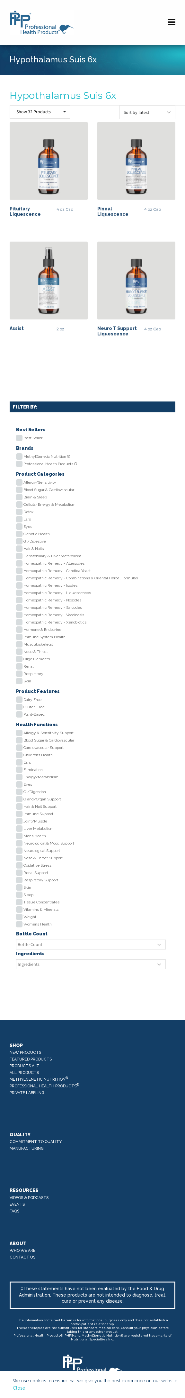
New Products (25, 1052)
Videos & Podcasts (29, 1197)
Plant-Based (34, 714)
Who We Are (22, 1250)
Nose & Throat (35, 651)
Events (17, 1204)
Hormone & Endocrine (42, 629)
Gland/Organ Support (42, 799)
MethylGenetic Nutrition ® (46, 456)
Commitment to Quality (36, 1142)
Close (19, 1388)
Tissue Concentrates (41, 902)
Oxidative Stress (37, 865)
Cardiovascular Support (43, 747)
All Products (24, 1072)
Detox (28, 512)
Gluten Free (34, 707)
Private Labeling (27, 1093)
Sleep (28, 895)
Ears (27, 519)
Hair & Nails (33, 548)
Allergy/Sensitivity (39, 482)
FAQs (14, 1211)
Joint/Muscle (35, 821)
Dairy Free (32, 699)
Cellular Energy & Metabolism (49, 504)
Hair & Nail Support (40, 806)
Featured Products (31, 1059)
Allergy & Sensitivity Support (48, 733)
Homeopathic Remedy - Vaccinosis (53, 615)
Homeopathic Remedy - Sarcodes (52, 607)
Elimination (33, 769)
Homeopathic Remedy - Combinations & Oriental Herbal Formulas (80, 578)
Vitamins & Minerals (40, 909)
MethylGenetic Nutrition (39, 1079)
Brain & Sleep (35, 497)
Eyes (27, 526)
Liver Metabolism (38, 828)
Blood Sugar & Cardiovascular (48, 490)
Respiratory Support (40, 880)
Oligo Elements (36, 659)
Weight (29, 917)
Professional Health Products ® (50, 464)
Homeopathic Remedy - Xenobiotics (54, 622)
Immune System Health (44, 637)
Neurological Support (41, 850)
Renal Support (35, 872)
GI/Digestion (34, 792)
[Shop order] (147, 112)
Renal (28, 666)
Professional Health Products (44, 1085)
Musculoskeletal (38, 644)
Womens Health (37, 924)
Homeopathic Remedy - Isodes (50, 585)
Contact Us (22, 1257)
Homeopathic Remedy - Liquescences (57, 593)
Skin (27, 681)
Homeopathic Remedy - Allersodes (53, 563)
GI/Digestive (34, 541)
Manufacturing (27, 1148)
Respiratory (33, 673)
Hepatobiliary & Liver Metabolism (52, 556)
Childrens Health (38, 755)
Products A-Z (24, 1066)
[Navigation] (171, 22)
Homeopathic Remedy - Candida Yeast (57, 570)
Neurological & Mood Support (48, 843)
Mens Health (34, 836)
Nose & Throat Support (43, 858)
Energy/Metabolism (40, 777)
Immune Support (38, 814)
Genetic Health (36, 534)
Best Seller (32, 438)
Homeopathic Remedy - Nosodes (52, 600)
